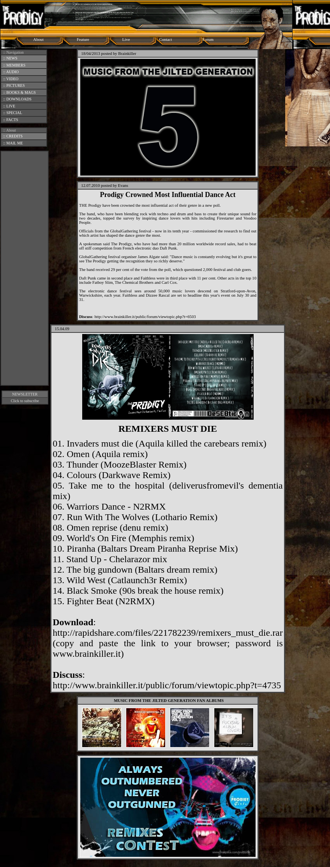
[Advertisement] (24, 268)
